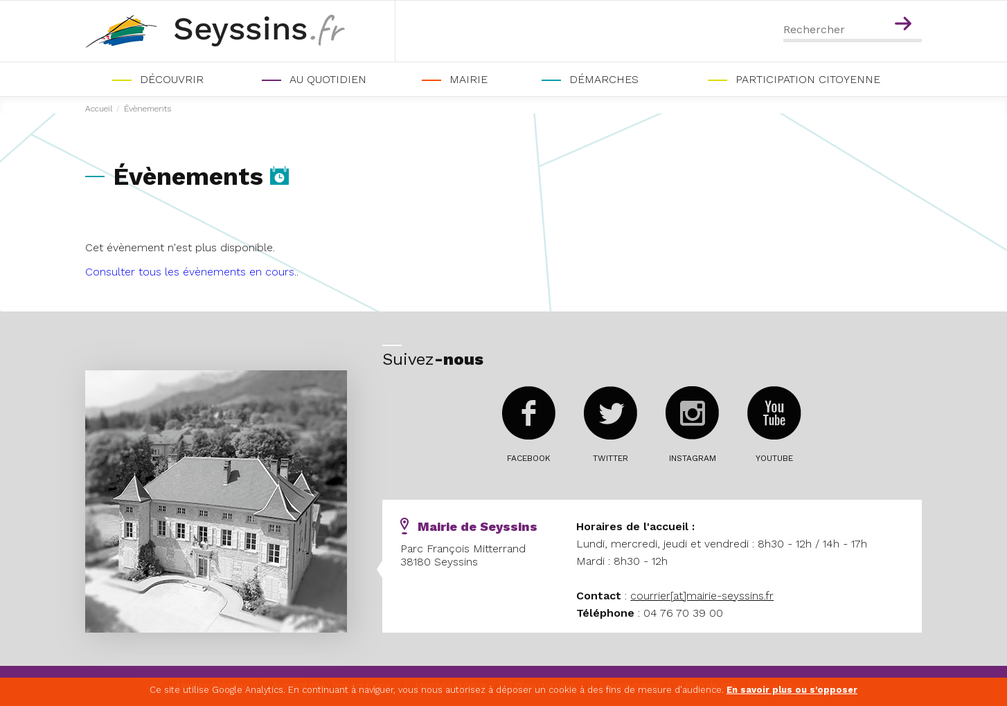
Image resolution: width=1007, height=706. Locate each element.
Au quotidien (327, 79)
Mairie (468, 79)
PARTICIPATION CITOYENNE (808, 79)
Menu (875, 5)
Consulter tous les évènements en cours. (190, 271)
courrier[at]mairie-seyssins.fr (702, 595)
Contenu (905, 5)
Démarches (604, 79)
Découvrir (172, 79)
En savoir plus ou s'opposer (792, 690)
